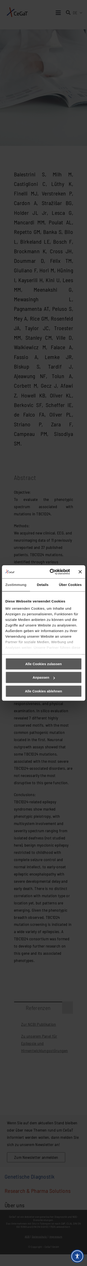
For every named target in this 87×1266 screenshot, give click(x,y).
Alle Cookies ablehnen (43, 691)
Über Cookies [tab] (70, 585)
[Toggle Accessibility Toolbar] (77, 1256)
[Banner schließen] (80, 571)
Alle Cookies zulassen (43, 664)
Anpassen (43, 677)
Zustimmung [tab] (15, 585)
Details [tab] (42, 585)
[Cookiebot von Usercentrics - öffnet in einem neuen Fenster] (52, 572)
